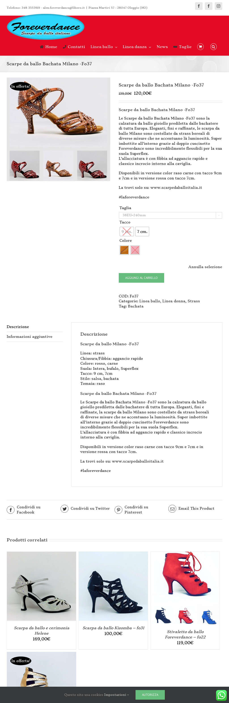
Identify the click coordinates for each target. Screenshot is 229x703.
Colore (125, 240)
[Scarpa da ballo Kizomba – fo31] (113, 554)
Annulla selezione (205, 267)
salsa (96, 379)
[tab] (35, 327)
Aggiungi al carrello (141, 278)
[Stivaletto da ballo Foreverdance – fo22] (185, 554)
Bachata (136, 306)
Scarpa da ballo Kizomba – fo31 (113, 628)
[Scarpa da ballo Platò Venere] (41, 654)
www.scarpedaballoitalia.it (176, 187)
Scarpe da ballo (96, 344)
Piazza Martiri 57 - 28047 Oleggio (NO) (118, 7)
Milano (138, 402)
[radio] (142, 231)
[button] (213, 47)
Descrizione (18, 327)
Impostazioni (116, 695)
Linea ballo (149, 301)
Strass (194, 301)
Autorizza (150, 695)
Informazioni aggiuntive (29, 337)
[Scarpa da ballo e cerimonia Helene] (41, 554)
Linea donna (173, 301)
